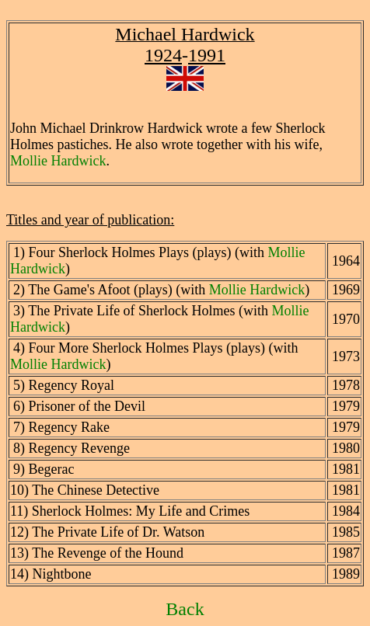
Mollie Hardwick (58, 161)
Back (185, 609)
